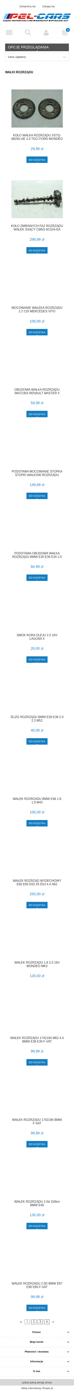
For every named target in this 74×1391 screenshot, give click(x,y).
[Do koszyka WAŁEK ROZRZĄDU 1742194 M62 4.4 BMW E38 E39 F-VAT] (37, 1062)
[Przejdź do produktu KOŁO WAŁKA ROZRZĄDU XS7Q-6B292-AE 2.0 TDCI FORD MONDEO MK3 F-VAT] (37, 108)
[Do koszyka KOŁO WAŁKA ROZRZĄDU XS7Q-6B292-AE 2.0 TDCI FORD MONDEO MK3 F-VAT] (37, 159)
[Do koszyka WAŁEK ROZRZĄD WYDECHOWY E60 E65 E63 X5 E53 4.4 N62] (37, 905)
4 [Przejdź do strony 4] (47, 1321)
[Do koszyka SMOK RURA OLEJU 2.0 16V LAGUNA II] (37, 659)
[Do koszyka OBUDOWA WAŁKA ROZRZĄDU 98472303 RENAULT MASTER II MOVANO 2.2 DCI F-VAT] (37, 414)
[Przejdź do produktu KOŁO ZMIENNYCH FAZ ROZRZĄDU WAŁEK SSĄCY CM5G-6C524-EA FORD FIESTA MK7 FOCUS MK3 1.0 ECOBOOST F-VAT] (37, 199)
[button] (9, 32)
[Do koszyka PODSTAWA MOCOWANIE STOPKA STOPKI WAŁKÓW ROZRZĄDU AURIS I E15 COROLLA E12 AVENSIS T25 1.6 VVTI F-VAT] (37, 496)
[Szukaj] (28, 32)
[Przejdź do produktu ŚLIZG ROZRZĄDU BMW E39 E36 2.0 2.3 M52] (37, 694)
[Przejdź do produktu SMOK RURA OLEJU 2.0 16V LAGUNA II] (37, 612)
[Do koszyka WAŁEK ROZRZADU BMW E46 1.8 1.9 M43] (37, 823)
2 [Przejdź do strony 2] (34, 1321)
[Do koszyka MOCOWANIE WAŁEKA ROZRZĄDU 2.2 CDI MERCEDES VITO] (37, 332)
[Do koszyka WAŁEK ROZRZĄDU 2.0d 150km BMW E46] (37, 1226)
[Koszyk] (64, 32)
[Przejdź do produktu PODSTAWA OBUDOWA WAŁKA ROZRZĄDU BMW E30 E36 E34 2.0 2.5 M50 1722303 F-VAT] (37, 531)
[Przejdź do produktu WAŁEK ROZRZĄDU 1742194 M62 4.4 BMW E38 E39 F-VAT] (37, 1015)
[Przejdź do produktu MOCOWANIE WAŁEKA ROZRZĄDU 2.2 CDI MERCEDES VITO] (37, 285)
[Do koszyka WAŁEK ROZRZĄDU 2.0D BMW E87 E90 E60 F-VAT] (37, 1308)
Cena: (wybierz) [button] (17, 56)
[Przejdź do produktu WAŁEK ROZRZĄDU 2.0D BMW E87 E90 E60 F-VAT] (37, 1261)
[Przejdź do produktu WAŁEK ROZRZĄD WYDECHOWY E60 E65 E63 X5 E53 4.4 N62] (37, 858)
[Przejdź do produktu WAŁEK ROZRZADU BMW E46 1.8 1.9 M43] (37, 776)
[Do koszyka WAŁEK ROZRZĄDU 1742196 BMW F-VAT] (37, 1144)
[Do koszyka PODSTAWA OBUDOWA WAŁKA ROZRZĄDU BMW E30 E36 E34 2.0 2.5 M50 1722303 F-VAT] (37, 577)
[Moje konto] (46, 32)
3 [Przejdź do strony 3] (40, 1321)
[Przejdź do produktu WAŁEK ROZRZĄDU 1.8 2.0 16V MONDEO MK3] (37, 940)
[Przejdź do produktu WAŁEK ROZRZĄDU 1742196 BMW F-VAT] (37, 1097)
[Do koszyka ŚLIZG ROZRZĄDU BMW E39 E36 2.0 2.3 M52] (37, 741)
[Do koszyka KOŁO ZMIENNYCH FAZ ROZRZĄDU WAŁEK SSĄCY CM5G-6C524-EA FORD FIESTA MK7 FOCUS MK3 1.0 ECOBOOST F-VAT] (37, 250)
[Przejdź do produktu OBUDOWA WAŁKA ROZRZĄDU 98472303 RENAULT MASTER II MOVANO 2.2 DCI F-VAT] (37, 367)
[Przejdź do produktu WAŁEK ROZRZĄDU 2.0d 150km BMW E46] (37, 1179)
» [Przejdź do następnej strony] (53, 1321)
